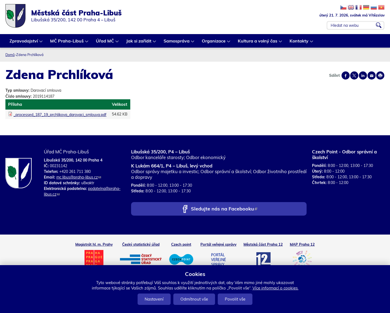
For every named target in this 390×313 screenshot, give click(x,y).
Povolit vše (235, 299)
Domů (10, 54)
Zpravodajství (24, 43)
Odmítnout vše (194, 299)
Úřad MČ (105, 43)
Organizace (214, 43)
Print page (380, 75)
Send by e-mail (372, 75)
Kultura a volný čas (258, 43)
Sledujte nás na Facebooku (224, 209)
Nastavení (154, 299)
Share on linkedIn (363, 75)
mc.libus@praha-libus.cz (78, 177)
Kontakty (299, 43)
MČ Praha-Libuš (67, 43)
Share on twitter (354, 75)
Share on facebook (346, 75)
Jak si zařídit (139, 43)
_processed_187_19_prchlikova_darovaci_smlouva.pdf (60, 114)
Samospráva (177, 43)
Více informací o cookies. (275, 288)
